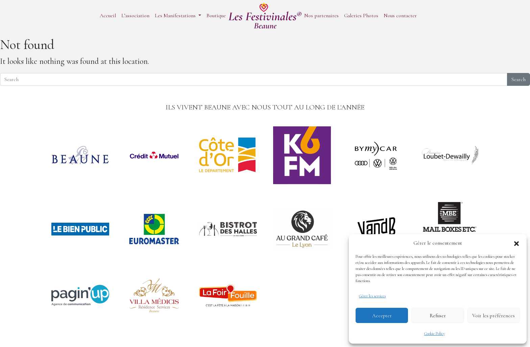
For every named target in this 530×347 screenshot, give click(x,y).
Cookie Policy (434, 333)
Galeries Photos (361, 15)
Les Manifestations (176, 15)
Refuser (438, 316)
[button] (516, 243)
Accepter (382, 316)
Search (518, 79)
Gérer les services (372, 296)
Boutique (216, 15)
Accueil (108, 15)
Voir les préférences (493, 316)
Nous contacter (400, 15)
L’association (135, 15)
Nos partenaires (321, 15)
